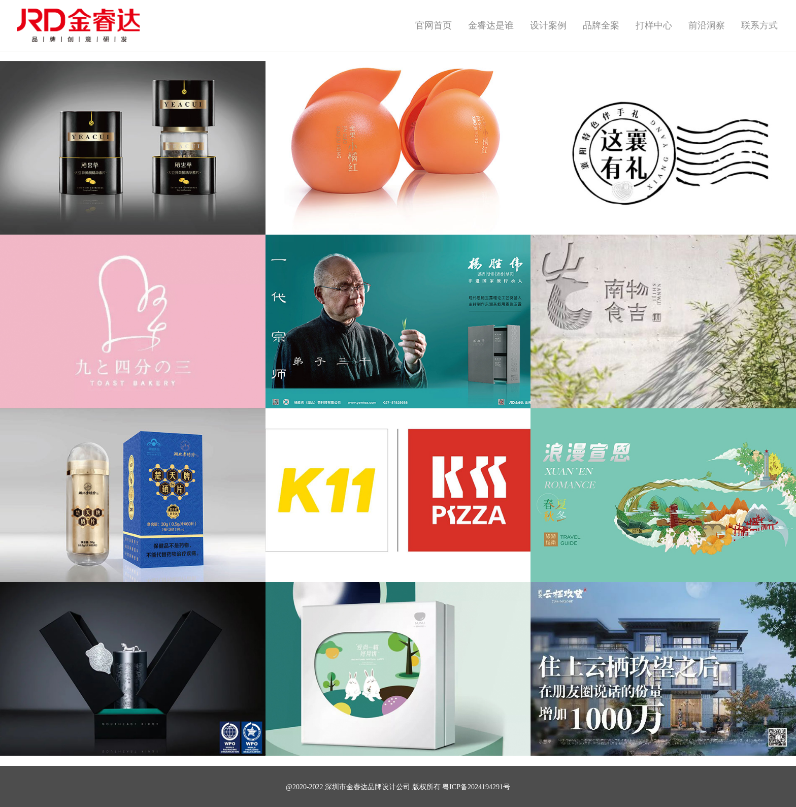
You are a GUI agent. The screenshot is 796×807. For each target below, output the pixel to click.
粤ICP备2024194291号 (476, 787)
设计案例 (548, 25)
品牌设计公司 (389, 787)
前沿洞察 (706, 25)
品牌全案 (601, 25)
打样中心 (654, 25)
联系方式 (759, 25)
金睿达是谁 (491, 25)
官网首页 (433, 25)
